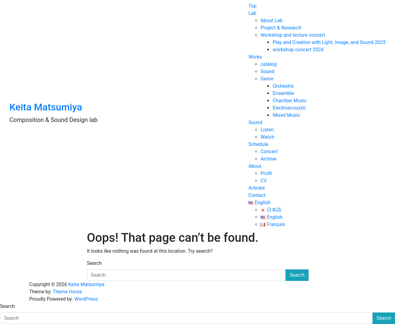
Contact (256, 195)
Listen (266, 130)
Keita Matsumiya (45, 107)
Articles (256, 188)
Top (252, 6)
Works (255, 57)
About (254, 166)
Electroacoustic (289, 108)
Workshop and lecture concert (292, 35)
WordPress (86, 299)
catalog (268, 64)
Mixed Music (286, 115)
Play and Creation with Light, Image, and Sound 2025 (329, 42)
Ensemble (283, 93)
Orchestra (283, 86)
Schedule (258, 144)
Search (94, 263)
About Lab (271, 20)
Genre (266, 79)
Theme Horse (67, 292)
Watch (267, 137)
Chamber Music (289, 100)
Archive (268, 159)
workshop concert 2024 (298, 49)
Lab (252, 13)
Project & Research (280, 28)
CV (263, 181)
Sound (267, 71)
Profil (266, 173)
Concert (268, 151)
